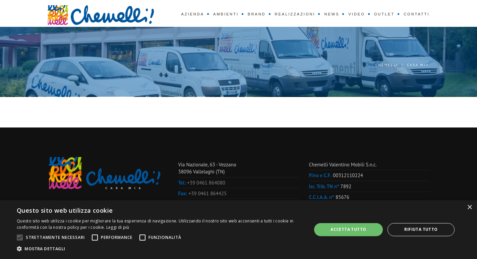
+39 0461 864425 (208, 193)
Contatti (416, 14)
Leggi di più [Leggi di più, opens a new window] (117, 227)
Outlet (384, 14)
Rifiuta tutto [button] (420, 229)
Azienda (192, 14)
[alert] (238, 229)
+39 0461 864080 (206, 182)
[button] (160, 249)
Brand (257, 14)
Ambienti (226, 14)
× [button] (469, 207)
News (331, 14)
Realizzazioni (295, 14)
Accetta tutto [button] (348, 229)
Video (356, 14)
